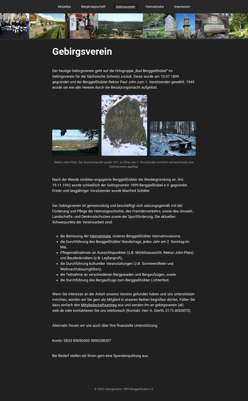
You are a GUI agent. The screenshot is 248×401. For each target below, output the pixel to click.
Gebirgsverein (125, 7)
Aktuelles (64, 7)
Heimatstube (155, 7)
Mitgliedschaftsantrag (99, 305)
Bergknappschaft (93, 7)
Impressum (182, 7)
